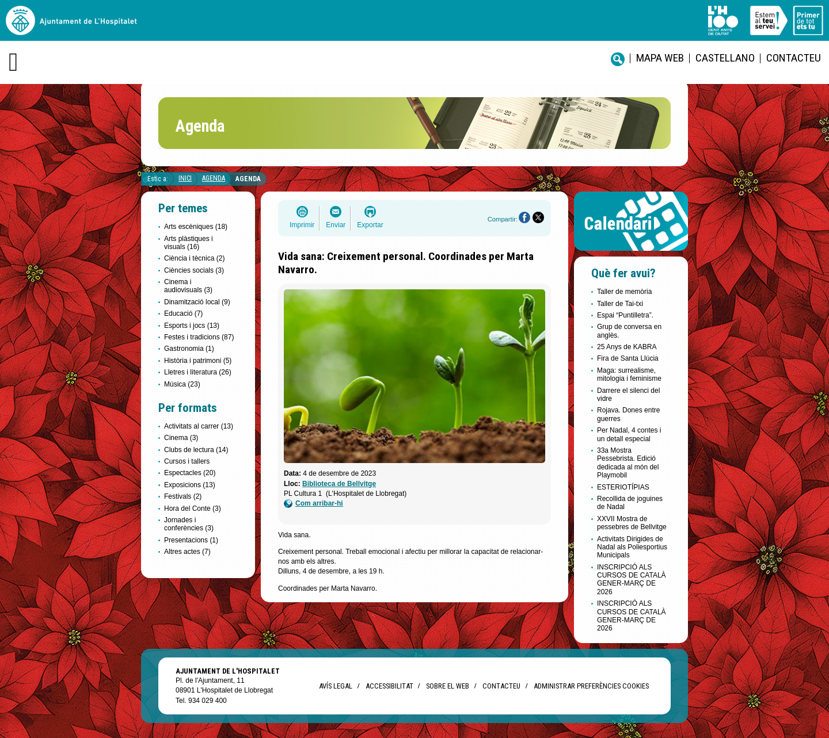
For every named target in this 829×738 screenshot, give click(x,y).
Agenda (213, 178)
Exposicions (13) (189, 485)
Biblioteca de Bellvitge (339, 484)
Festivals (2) (182, 496)
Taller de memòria (624, 292)
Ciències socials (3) (194, 270)
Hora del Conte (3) (192, 508)
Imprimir (302, 225)
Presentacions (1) (191, 540)
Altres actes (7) (187, 552)
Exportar (370, 225)
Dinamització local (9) (197, 302)
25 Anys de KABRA (626, 347)
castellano (725, 57)
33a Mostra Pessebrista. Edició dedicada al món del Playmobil (628, 462)
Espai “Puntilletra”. (625, 315)
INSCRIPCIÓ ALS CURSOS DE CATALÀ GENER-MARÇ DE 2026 (631, 579)
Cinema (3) (181, 438)
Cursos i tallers (187, 461)
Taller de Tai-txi (620, 304)
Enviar (335, 225)
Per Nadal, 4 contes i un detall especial (629, 434)
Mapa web (660, 57)
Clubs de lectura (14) (196, 450)
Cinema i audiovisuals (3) (188, 286)
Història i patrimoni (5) (197, 361)
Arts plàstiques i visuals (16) (188, 243)
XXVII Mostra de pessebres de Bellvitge (632, 523)
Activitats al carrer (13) (198, 426)
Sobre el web (447, 686)
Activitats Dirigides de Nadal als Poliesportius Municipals (632, 547)
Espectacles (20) (189, 473)
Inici (185, 178)
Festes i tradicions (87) (199, 337)
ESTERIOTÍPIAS (623, 487)
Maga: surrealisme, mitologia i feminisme (629, 374)
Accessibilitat (389, 686)
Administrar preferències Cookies (591, 686)
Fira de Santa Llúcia (628, 358)
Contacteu (793, 57)
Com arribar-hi (313, 503)
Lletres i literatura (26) (197, 372)
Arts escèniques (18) (195, 227)
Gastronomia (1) (189, 349)
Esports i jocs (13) (191, 326)
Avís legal (335, 686)
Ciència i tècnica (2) (194, 258)
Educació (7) (183, 313)
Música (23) (182, 384)
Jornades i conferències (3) (189, 524)
